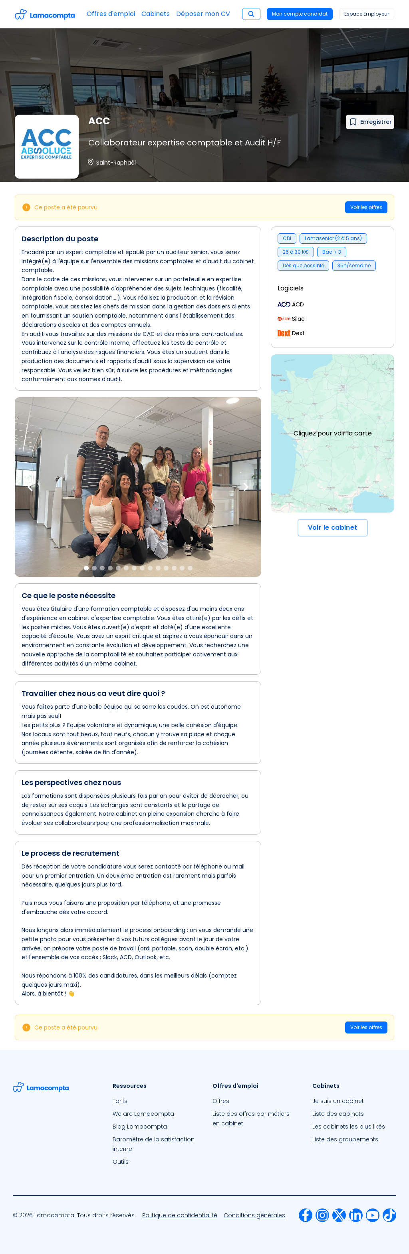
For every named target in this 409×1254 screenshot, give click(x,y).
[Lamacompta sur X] (339, 1215)
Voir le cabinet (332, 527)
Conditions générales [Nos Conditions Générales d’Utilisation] (254, 1215)
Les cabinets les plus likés (348, 1127)
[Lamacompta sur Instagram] (322, 1215)
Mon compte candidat (300, 13)
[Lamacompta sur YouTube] (373, 1215)
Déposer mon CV (203, 13)
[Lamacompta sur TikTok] (389, 1215)
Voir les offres (366, 207)
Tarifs (120, 1101)
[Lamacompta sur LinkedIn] (356, 1215)
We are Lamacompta (143, 1114)
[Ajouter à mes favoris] (370, 122)
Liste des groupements (345, 1139)
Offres (220, 1101)
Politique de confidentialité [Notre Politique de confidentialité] (179, 1215)
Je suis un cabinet (338, 1101)
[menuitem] (155, 1101)
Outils (121, 1162)
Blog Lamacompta (140, 1127)
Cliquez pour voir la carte (333, 433)
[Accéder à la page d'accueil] (45, 14)
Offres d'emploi (111, 13)
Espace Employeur (366, 13)
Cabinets (155, 13)
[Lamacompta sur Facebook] (306, 1215)
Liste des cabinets (338, 1114)
